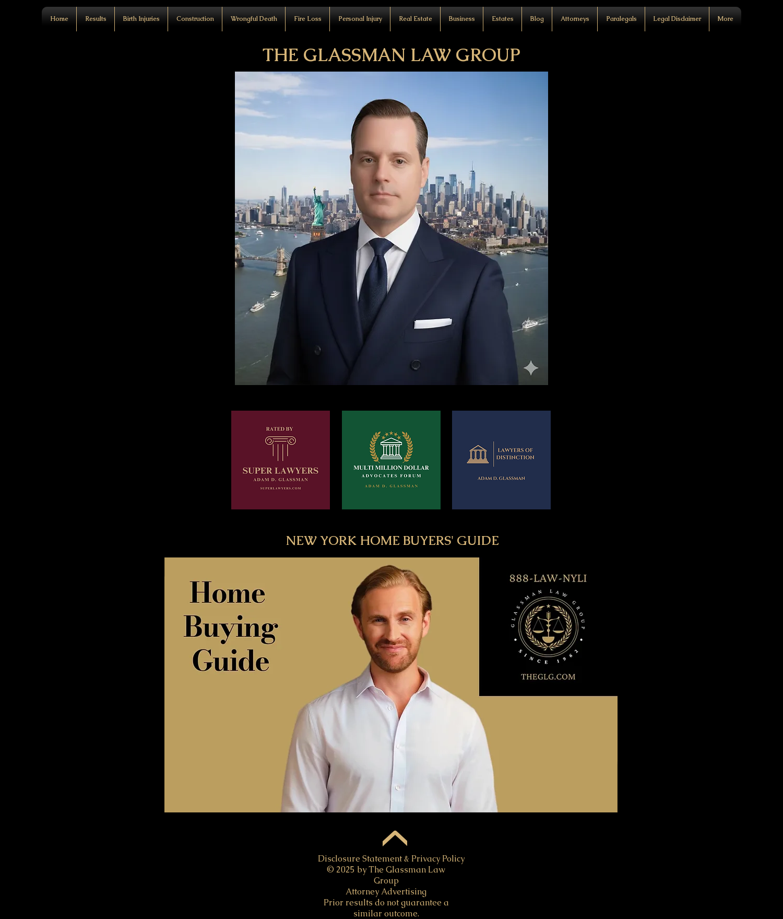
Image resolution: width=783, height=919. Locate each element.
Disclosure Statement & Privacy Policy (391, 858)
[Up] (395, 841)
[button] (253, 19)
